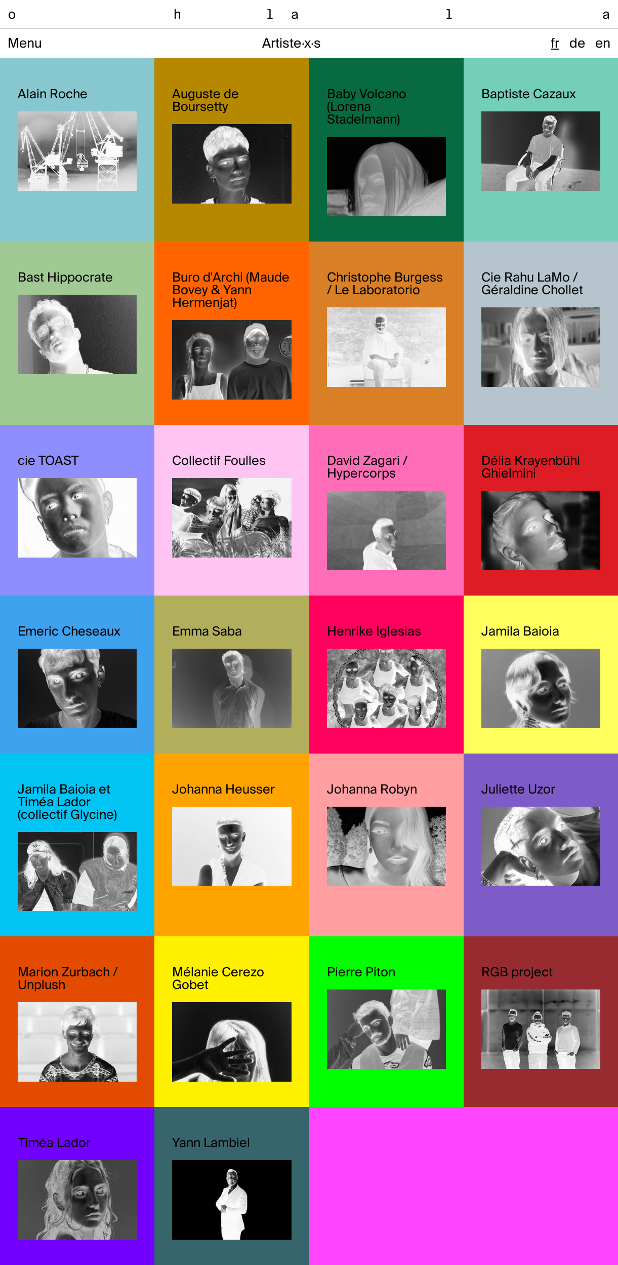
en (602, 44)
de (577, 44)
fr (555, 44)
